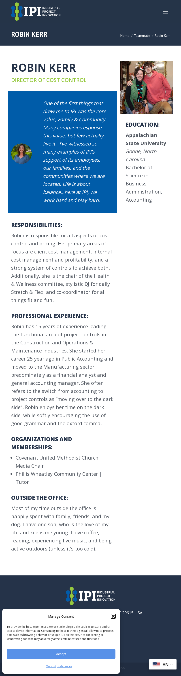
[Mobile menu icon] (165, 11)
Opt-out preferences (59, 666)
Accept (61, 654)
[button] (113, 616)
